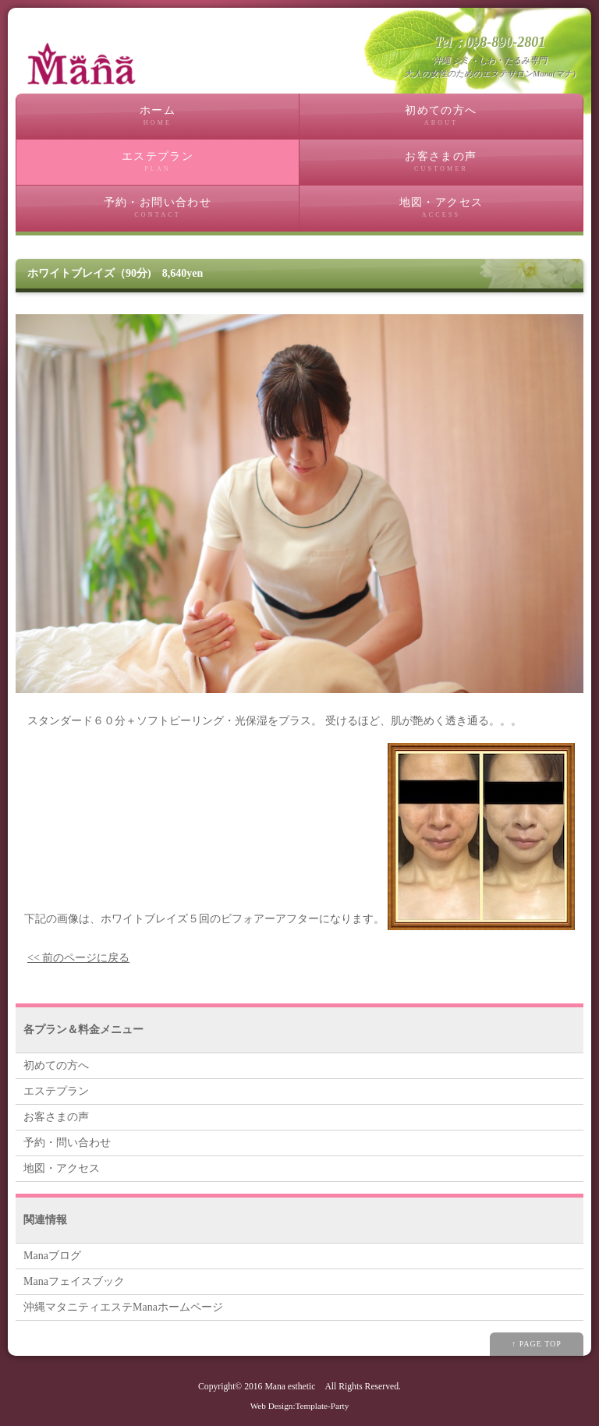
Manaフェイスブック (74, 1281)
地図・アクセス (441, 207)
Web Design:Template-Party (299, 1405)
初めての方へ (441, 115)
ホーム (157, 115)
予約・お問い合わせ (157, 207)
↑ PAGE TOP (537, 1343)
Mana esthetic (289, 1387)
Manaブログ (52, 1255)
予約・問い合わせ (67, 1142)
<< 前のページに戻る (78, 958)
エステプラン (157, 161)
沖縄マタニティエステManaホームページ (123, 1307)
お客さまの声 (441, 161)
